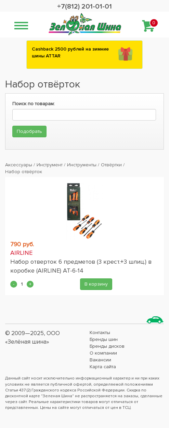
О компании (103, 353)
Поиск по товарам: (33, 104)
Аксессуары (18, 165)
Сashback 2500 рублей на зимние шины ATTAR (70, 52)
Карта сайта (103, 367)
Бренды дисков (107, 346)
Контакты (100, 332)
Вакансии (100, 360)
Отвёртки (111, 165)
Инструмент (50, 165)
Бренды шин (104, 339)
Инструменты (81, 165)
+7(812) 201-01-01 (84, 6)
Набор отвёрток (23, 172)
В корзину (96, 284)
